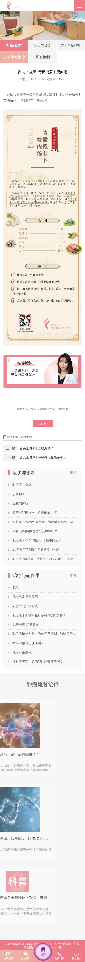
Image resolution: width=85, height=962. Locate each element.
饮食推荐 (26, 437)
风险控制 (42, 58)
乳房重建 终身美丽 (25, 624)
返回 (42, 423)
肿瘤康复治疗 (14, 58)
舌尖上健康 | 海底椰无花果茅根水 (43, 457)
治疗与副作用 (70, 46)
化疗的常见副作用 (25, 597)
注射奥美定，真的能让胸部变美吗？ (37, 661)
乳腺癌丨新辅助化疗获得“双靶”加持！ (39, 615)
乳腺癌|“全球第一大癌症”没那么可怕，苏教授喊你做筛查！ (44, 559)
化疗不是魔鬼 (22, 652)
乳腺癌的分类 (22, 485)
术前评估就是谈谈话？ (28, 643)
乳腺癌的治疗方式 (25, 606)
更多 (73, 473)
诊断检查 (18, 494)
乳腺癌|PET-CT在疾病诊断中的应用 (37, 540)
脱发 (15, 587)
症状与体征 (20, 503)
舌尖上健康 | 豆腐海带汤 (37, 448)
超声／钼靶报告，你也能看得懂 (34, 512)
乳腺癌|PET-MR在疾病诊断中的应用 (37, 549)
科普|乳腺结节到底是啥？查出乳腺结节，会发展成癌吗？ (44, 522)
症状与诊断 (42, 46)
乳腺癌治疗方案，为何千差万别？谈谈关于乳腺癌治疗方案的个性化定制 (44, 634)
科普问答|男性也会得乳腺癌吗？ (35, 531)
